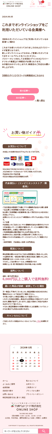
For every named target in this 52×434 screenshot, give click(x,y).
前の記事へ (25, 91)
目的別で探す (8, 391)
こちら (38, 321)
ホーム (5, 381)
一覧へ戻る (40, 100)
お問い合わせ (8, 394)
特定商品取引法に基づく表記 (14, 398)
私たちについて (32, 381)
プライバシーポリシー (35, 394)
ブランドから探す (33, 391)
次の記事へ (21, 98)
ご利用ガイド (31, 387)
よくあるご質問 (9, 384)
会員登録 (6, 387)
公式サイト (30, 384)
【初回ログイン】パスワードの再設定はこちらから (23, 75)
